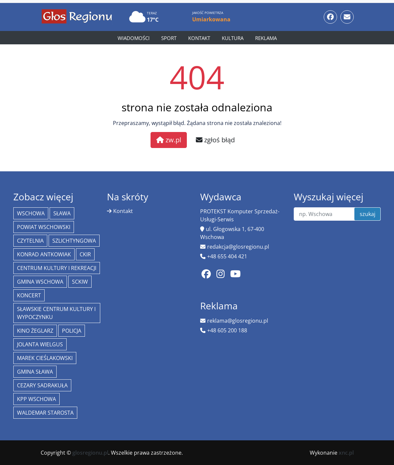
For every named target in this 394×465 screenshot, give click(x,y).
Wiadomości (134, 38)
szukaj (367, 214)
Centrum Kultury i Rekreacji (56, 268)
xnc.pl (346, 452)
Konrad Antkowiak (44, 254)
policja (71, 330)
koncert (29, 295)
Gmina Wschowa (40, 281)
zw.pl (168, 139)
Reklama (266, 38)
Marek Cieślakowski (45, 358)
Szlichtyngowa (74, 240)
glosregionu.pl (90, 452)
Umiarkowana (211, 19)
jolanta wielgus (40, 344)
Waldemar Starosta (45, 412)
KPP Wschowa (36, 399)
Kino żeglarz (35, 330)
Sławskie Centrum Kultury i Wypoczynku (56, 313)
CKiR (85, 254)
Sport (169, 38)
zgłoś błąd (215, 139)
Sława (62, 213)
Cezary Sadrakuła (42, 385)
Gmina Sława (35, 371)
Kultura (232, 38)
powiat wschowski (43, 227)
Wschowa (31, 213)
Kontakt (199, 38)
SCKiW (80, 281)
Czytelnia (30, 240)
